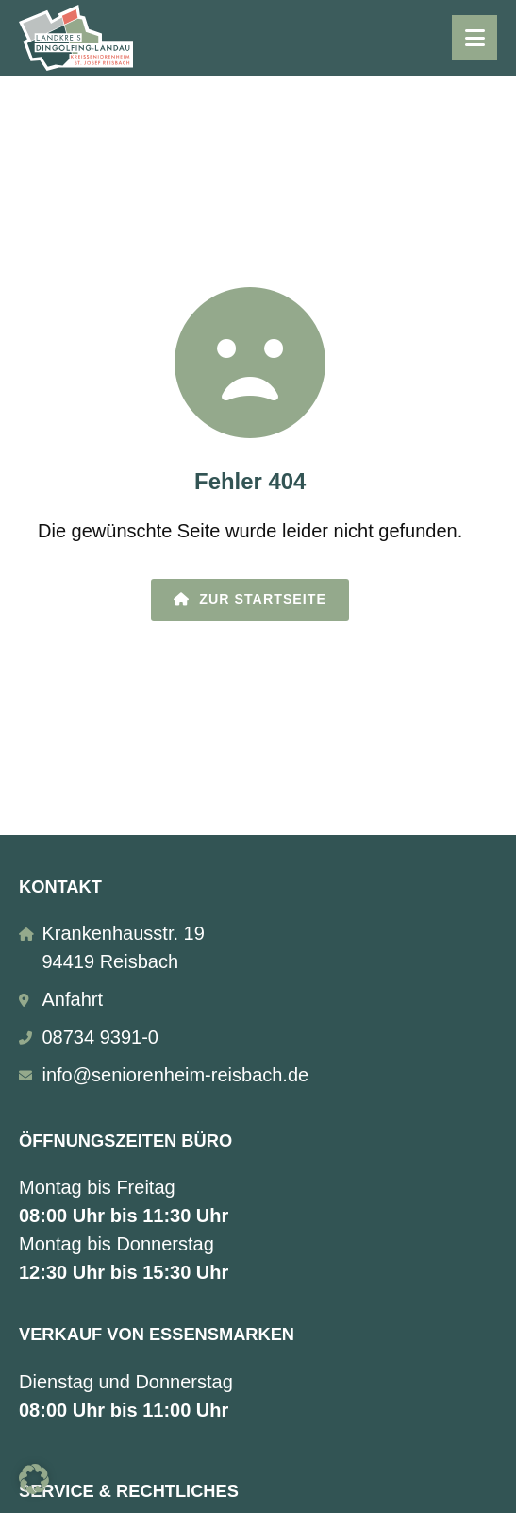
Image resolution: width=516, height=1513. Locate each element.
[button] (34, 1479)
